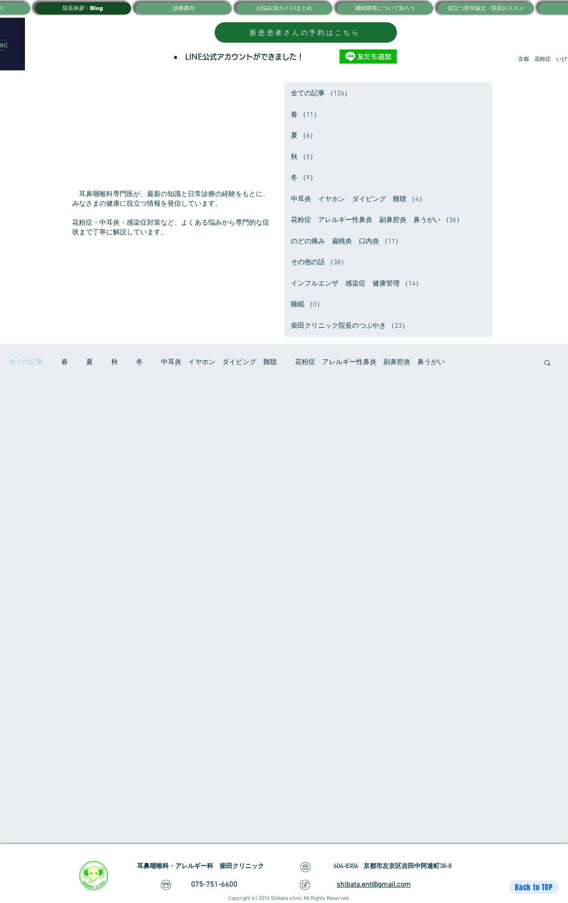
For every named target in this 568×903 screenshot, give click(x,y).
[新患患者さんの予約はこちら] (306, 32)
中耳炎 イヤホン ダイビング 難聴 (219, 362)
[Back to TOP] (534, 887)
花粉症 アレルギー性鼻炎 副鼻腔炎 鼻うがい (370, 362)
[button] (547, 363)
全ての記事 (26, 362)
